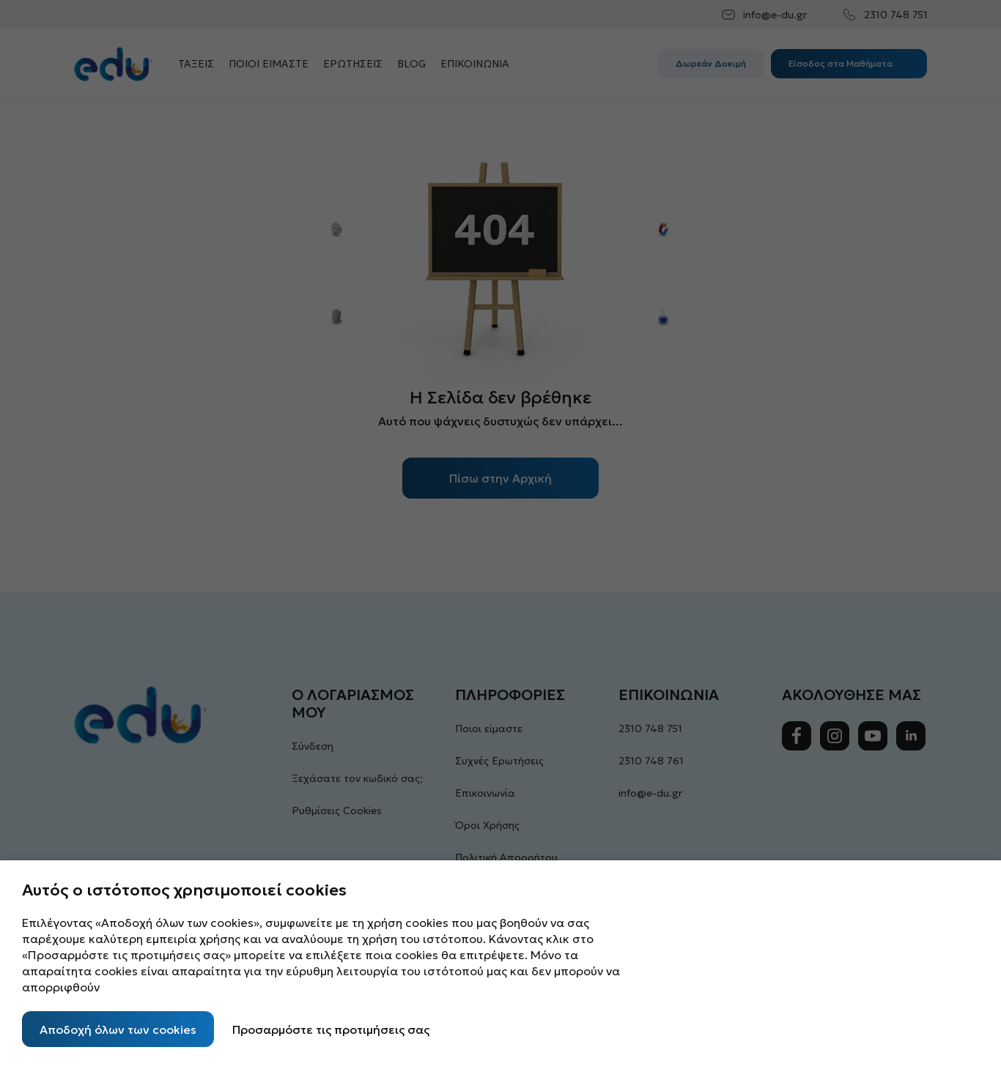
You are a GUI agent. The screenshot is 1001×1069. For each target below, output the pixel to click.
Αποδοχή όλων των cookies (118, 1029)
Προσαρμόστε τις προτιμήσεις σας (330, 1029)
